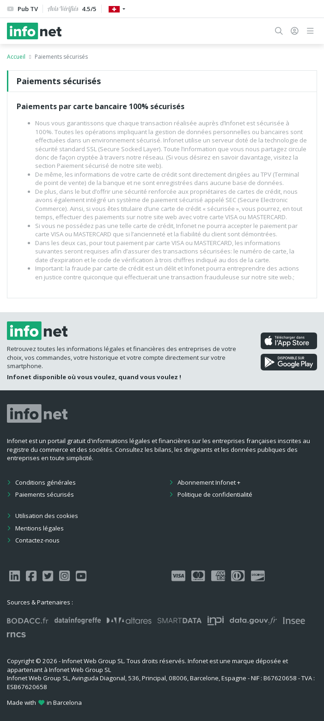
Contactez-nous (37, 540)
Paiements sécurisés (44, 494)
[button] (279, 31)
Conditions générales (45, 482)
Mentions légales (39, 528)
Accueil (16, 57)
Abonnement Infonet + (208, 482)
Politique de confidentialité (214, 494)
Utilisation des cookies (46, 515)
